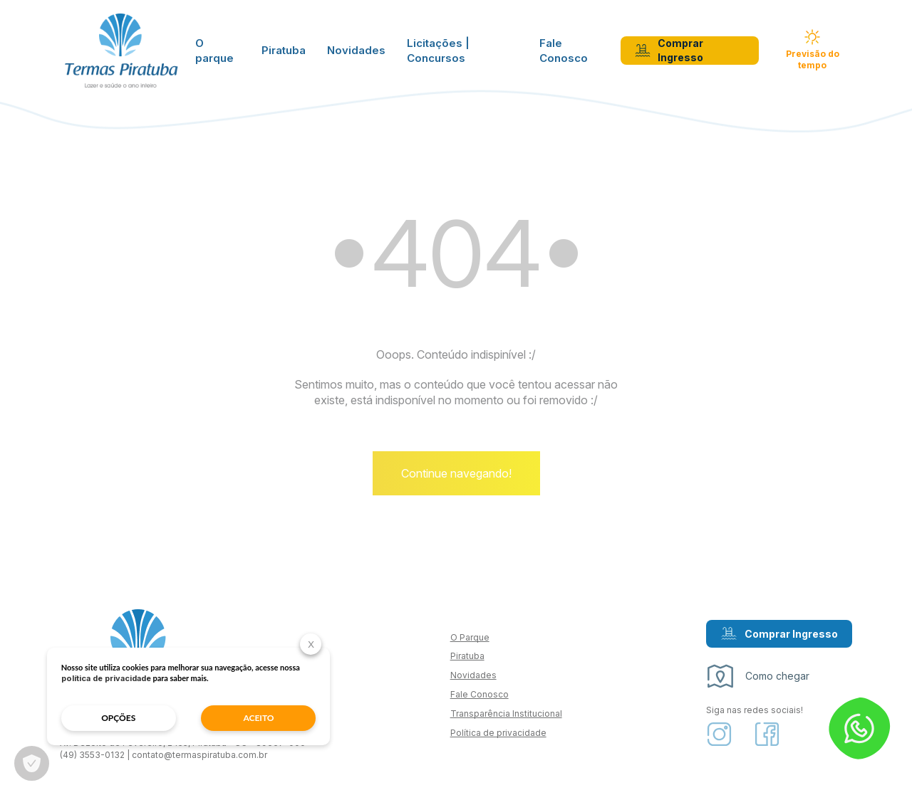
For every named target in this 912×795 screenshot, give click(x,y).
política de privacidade (155, 678)
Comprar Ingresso (669, 51)
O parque (214, 51)
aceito (225, 717)
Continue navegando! (456, 478)
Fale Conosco (563, 51)
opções (111, 717)
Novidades (356, 51)
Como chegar (757, 681)
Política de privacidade (498, 737)
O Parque (469, 641)
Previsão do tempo (812, 51)
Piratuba (283, 51)
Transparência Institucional (506, 718)
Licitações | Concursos (438, 51)
